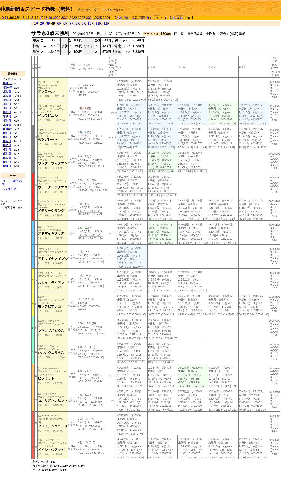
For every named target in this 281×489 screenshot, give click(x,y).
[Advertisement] (13, 45)
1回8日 (7, 137)
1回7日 (7, 141)
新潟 (142, 17)
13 (23, 17)
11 (6, 17)
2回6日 (7, 104)
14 (27, 17)
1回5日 (7, 149)
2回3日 (7, 116)
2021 (65, 17)
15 (32, 17)
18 (46, 17)
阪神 (179, 18)
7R (71, 23)
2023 (81, 17)
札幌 (119, 17)
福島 (134, 17)
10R (91, 23)
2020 (56, 17)
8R (77, 23)
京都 (172, 17)
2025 (98, 17)
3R (48, 23)
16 (36, 17)
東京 (149, 17)
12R (107, 23)
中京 (164, 17)
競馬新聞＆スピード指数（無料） (37, 9)
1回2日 (7, 161)
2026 (106, 17)
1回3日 (7, 157)
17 (41, 17)
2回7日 (7, 99)
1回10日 (8, 128)
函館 (127, 17)
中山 (157, 18)
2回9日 (7, 91)
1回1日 (7, 166)
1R (36, 23)
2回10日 (8, 87)
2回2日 (7, 120)
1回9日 (7, 132)
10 (2, 17)
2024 (89, 17)
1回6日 (7, 145)
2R (42, 23)
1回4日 (7, 153)
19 (50, 17)
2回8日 (7, 95)
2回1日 (7, 124)
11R (99, 23)
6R (65, 23)
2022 (73, 17)
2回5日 (7, 108)
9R (84, 23)
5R (59, 23)
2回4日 (7, 112)
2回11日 (8, 83)
